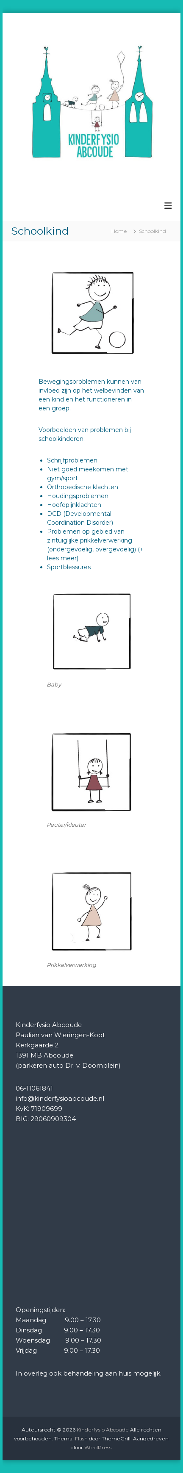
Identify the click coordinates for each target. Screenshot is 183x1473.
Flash (81, 1438)
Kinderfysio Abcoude (103, 1429)
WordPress (97, 1447)
